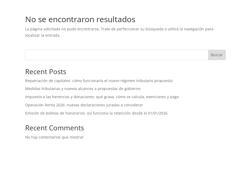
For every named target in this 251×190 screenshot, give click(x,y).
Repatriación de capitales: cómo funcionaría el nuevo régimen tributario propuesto (99, 80)
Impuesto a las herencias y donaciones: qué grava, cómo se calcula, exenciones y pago (102, 96)
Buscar (217, 54)
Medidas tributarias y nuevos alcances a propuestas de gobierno (82, 88)
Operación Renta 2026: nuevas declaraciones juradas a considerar (84, 104)
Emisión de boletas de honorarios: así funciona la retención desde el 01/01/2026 (96, 113)
